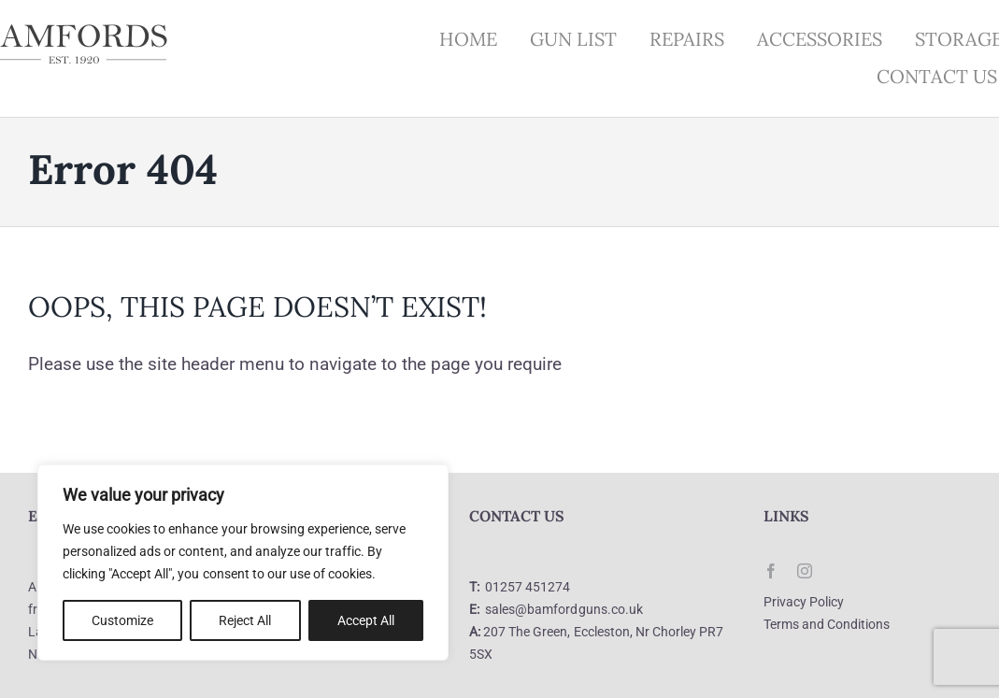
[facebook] (771, 570)
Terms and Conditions (827, 624)
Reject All (245, 620)
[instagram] (804, 570)
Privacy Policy (804, 601)
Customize (122, 620)
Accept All (365, 620)
